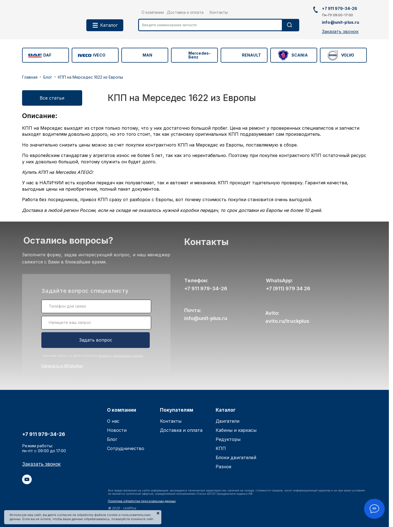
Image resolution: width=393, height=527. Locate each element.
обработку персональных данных (120, 355)
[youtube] (27, 482)
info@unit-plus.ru (205, 318)
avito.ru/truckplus (287, 321)
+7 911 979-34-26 (205, 288)
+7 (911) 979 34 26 (288, 288)
